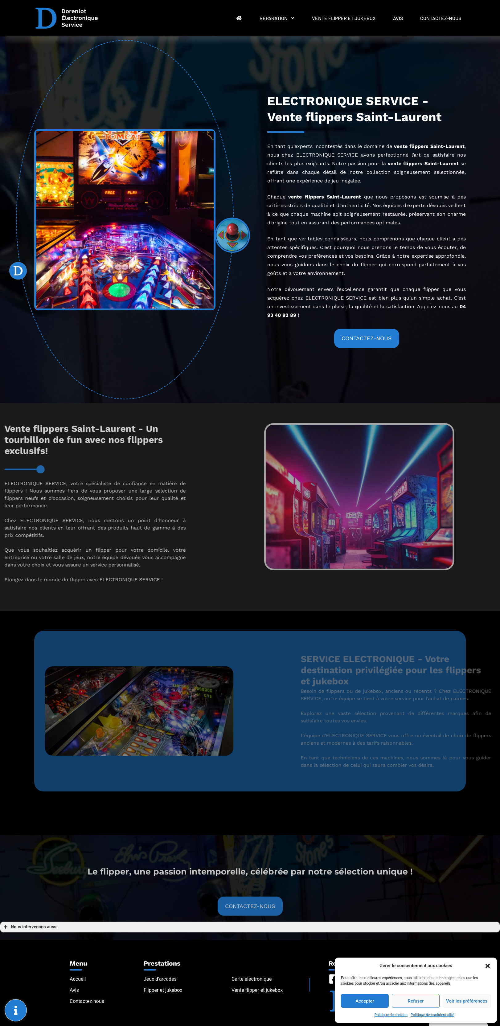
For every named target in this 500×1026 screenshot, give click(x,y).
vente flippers (405, 163)
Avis (398, 18)
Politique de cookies (391, 1015)
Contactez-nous (440, 18)
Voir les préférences (466, 1001)
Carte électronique (252, 979)
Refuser (416, 1001)
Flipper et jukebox (163, 990)
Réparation (277, 18)
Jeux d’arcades (160, 979)
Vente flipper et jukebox (344, 18)
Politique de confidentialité (432, 1015)
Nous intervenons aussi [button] (30, 927)
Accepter (364, 1001)
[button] (488, 966)
